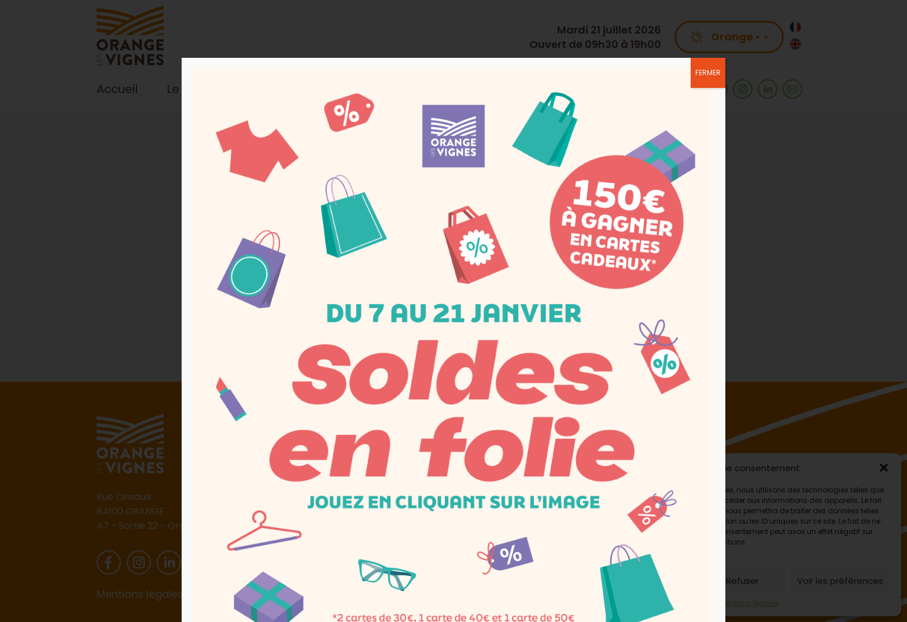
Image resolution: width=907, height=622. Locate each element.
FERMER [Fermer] (708, 72)
